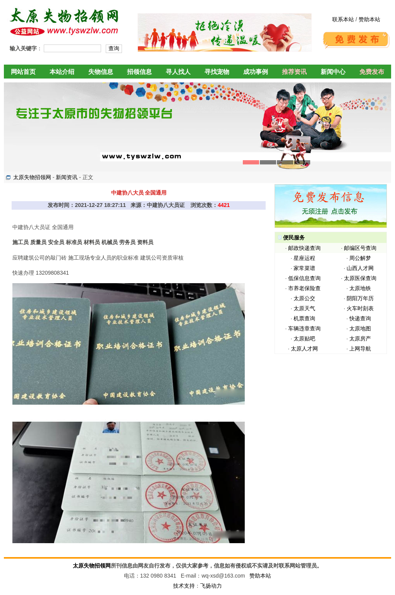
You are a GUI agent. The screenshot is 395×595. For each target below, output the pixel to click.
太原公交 (304, 298)
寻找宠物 (216, 71)
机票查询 (304, 318)
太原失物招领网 (32, 177)
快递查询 (360, 318)
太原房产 (360, 338)
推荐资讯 (294, 71)
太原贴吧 (304, 338)
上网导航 (360, 348)
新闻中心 (333, 71)
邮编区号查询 (360, 248)
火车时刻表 (360, 308)
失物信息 (100, 71)
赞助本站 (369, 19)
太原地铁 (360, 288)
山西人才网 (360, 268)
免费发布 (371, 71)
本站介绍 (62, 71)
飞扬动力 (211, 586)
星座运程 (304, 258)
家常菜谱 (304, 268)
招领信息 (139, 71)
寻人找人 (178, 71)
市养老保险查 (304, 288)
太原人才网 (304, 348)
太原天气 (304, 308)
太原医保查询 (360, 278)
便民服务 (294, 237)
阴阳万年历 (360, 298)
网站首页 (23, 71)
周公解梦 (360, 258)
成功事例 (255, 71)
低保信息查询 (304, 278)
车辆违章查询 (304, 328)
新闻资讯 (66, 177)
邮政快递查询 (304, 248)
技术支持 (184, 586)
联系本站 (343, 19)
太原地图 (360, 328)
